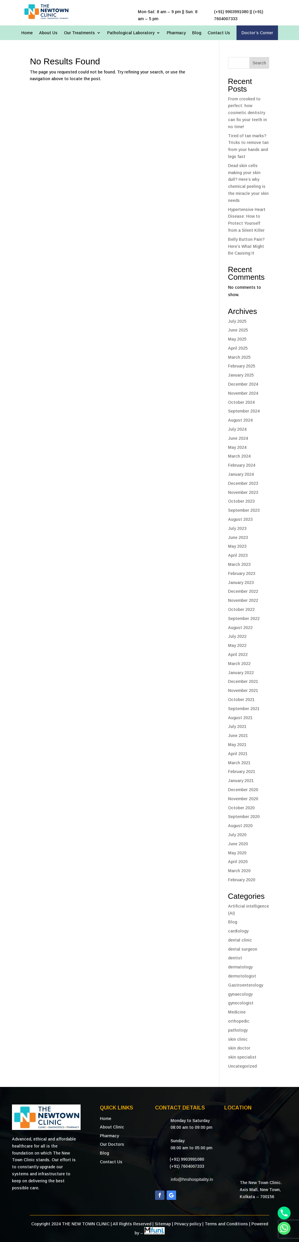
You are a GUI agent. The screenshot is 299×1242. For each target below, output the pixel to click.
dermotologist (242, 976)
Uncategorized (242, 1066)
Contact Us (219, 33)
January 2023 (241, 582)
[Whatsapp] (284, 1228)
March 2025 (239, 357)
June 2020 (238, 843)
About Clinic (112, 1127)
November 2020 (243, 798)
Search (259, 63)
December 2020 (243, 789)
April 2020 (238, 861)
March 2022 (239, 663)
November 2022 (243, 600)
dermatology (240, 967)
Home (27, 33)
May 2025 (237, 339)
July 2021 (237, 726)
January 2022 (241, 672)
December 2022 (243, 591)
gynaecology (240, 994)
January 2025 (241, 375)
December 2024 (243, 384)
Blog (196, 33)
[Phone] (284, 1213)
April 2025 (238, 348)
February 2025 (241, 366)
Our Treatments (79, 33)
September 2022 (244, 618)
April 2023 (238, 555)
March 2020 (239, 870)
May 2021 (237, 744)
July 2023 (237, 528)
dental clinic (240, 940)
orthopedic (238, 1021)
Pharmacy (176, 33)
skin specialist (242, 1057)
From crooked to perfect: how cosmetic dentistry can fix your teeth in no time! (247, 113)
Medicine (237, 1012)
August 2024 (240, 420)
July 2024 (237, 429)
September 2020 (244, 816)
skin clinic (238, 1039)
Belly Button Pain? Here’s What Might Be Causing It (246, 246)
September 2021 (244, 708)
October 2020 (241, 807)
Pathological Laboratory (130, 33)
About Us (48, 33)
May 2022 (237, 645)
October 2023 (241, 501)
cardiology (238, 931)
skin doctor (239, 1048)
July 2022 (237, 636)
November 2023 (243, 492)
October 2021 (241, 699)
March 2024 (239, 456)
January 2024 (241, 474)
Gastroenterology (245, 985)
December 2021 (243, 681)
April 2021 (238, 753)
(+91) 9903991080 (187, 1159)
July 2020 (237, 834)
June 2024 (238, 438)
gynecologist (240, 1003)
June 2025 (238, 330)
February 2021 (241, 771)
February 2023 (241, 573)
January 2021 (241, 780)
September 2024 (244, 411)
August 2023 (240, 519)
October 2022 (241, 609)
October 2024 (241, 402)
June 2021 (238, 735)
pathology (238, 1030)
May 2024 (237, 447)
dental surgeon (242, 949)
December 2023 (243, 483)
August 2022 (240, 627)
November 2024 (243, 393)
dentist (235, 958)
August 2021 (240, 717)
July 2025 (237, 321)
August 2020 (240, 825)
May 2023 (237, 546)
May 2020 (237, 853)
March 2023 (239, 564)
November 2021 (243, 690)
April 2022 (238, 654)
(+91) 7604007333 (187, 1166)
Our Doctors (112, 1144)
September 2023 (244, 510)
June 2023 (238, 537)
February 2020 (241, 879)
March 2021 (239, 762)
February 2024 (241, 465)
